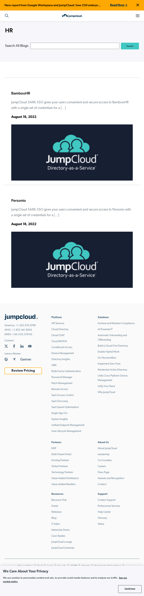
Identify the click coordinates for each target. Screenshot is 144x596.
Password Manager (61, 377)
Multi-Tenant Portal (61, 454)
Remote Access (59, 389)
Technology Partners (62, 472)
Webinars (56, 512)
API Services (57, 323)
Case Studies (58, 536)
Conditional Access (61, 347)
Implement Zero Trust (109, 363)
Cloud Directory (59, 329)
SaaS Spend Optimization (65, 407)
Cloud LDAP (57, 335)
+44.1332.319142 (22, 334)
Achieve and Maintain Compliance (116, 323)
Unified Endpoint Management (67, 425)
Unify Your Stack (106, 386)
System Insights (59, 419)
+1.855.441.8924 (22, 330)
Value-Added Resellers (63, 484)
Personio (18, 200)
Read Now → (119, 5)
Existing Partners (60, 460)
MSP (53, 448)
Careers (102, 466)
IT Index (55, 524)
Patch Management (61, 383)
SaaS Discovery (59, 401)
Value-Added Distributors (65, 478)
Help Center (104, 512)
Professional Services (109, 506)
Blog (53, 518)
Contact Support (107, 500)
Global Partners (59, 466)
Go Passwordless (107, 357)
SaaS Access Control (62, 395)
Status (101, 524)
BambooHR (20, 93)
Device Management (62, 353)
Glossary (102, 518)
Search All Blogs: (17, 46)
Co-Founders (105, 460)
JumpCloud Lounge (61, 542)
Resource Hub (59, 500)
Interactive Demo (60, 530)
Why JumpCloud (106, 392)
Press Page (103, 472)
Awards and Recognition (111, 478)
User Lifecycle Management (66, 431)
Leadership (104, 454)
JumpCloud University (62, 548)
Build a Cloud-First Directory (113, 346)
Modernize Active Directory (112, 369)
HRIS (53, 365)
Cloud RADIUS (59, 341)
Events (54, 506)
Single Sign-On (59, 413)
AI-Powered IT (105, 329)
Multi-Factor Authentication (66, 371)
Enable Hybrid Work (108, 351)
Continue (129, 589)
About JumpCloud (107, 448)
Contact (102, 484)
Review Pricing (23, 371)
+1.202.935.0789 (26, 325)
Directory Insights (60, 359)
